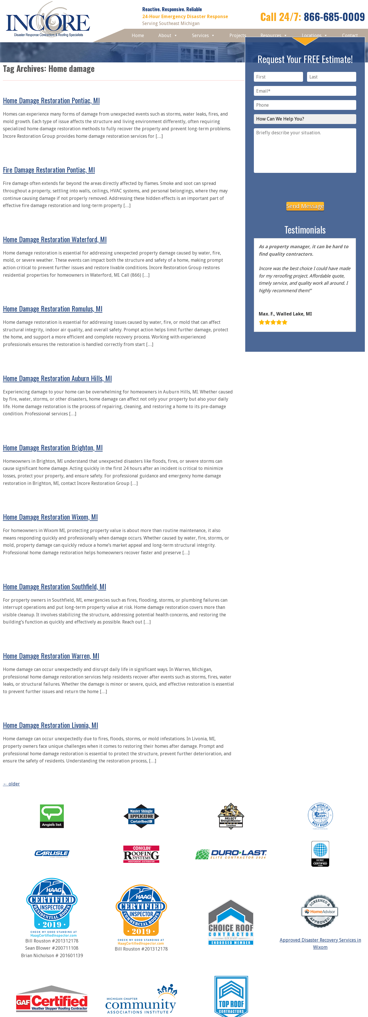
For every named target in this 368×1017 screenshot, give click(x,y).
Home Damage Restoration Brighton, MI (53, 447)
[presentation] (305, 186)
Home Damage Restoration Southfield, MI (54, 586)
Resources (274, 35)
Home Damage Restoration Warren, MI (51, 655)
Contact (350, 35)
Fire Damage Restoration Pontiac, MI (49, 169)
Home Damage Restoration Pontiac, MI (51, 100)
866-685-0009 (334, 16)
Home (138, 35)
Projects (237, 35)
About (168, 35)
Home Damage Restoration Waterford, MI (55, 239)
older (11, 784)
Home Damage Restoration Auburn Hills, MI (57, 378)
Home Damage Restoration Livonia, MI (50, 725)
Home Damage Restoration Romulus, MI (52, 308)
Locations (315, 35)
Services (203, 35)
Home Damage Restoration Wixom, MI (50, 516)
